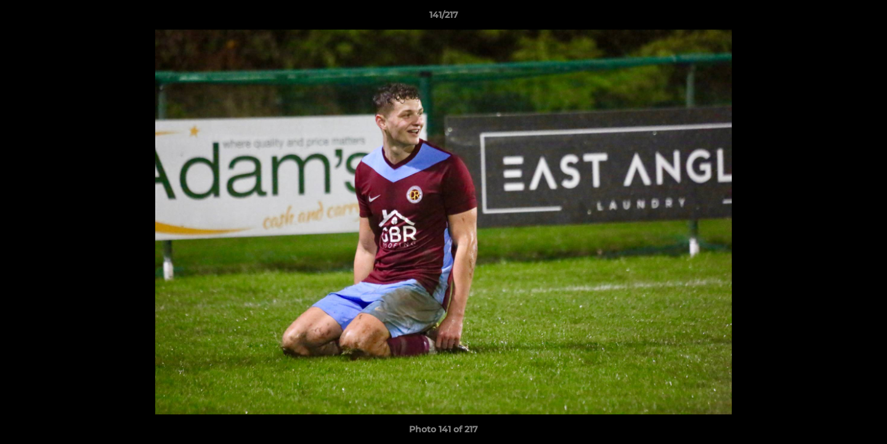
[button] (864, 17)
